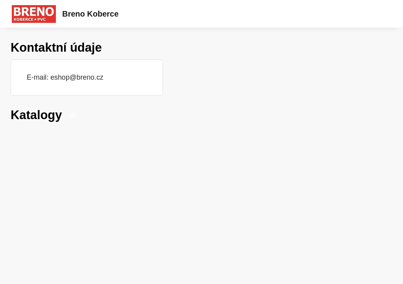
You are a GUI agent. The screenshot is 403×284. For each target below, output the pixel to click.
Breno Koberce (90, 13)
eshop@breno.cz (76, 77)
